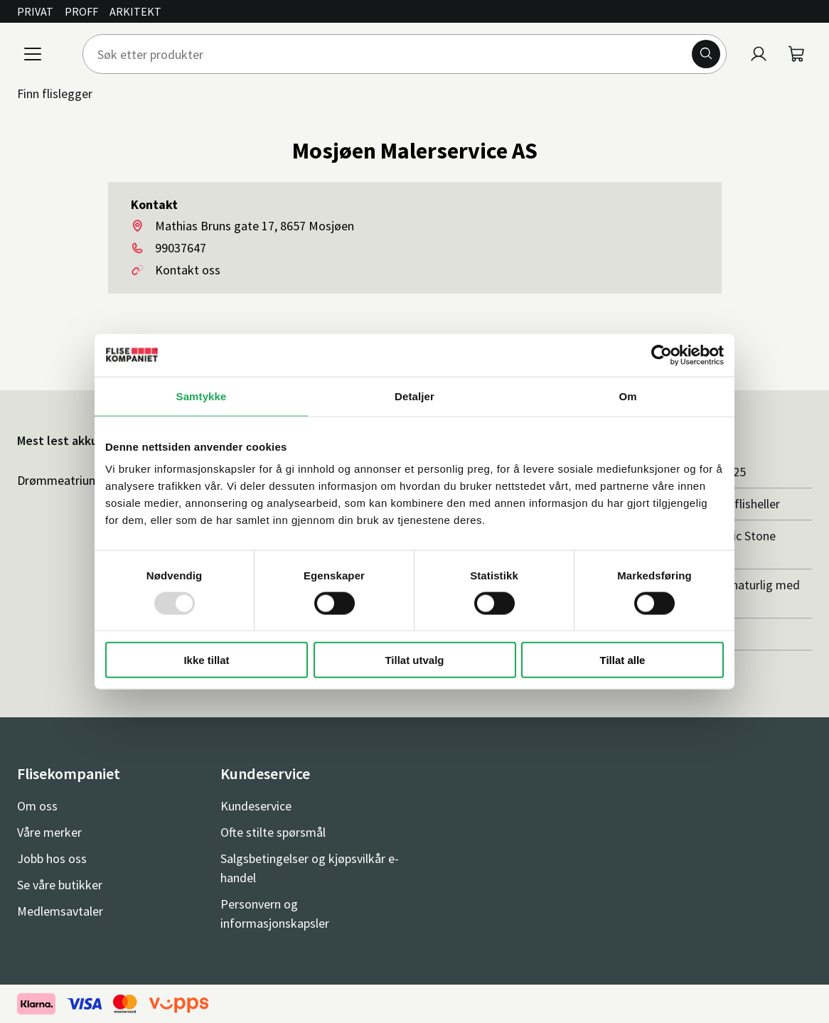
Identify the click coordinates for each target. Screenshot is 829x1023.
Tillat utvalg (414, 660)
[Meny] (32, 54)
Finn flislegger (54, 93)
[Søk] (706, 54)
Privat (35, 11)
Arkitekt (135, 11)
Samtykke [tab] (201, 396)
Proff (81, 11)
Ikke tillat (206, 660)
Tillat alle (623, 660)
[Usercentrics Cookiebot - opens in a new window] (661, 354)
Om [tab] (627, 396)
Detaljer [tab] (414, 396)
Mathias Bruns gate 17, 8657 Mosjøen (254, 226)
